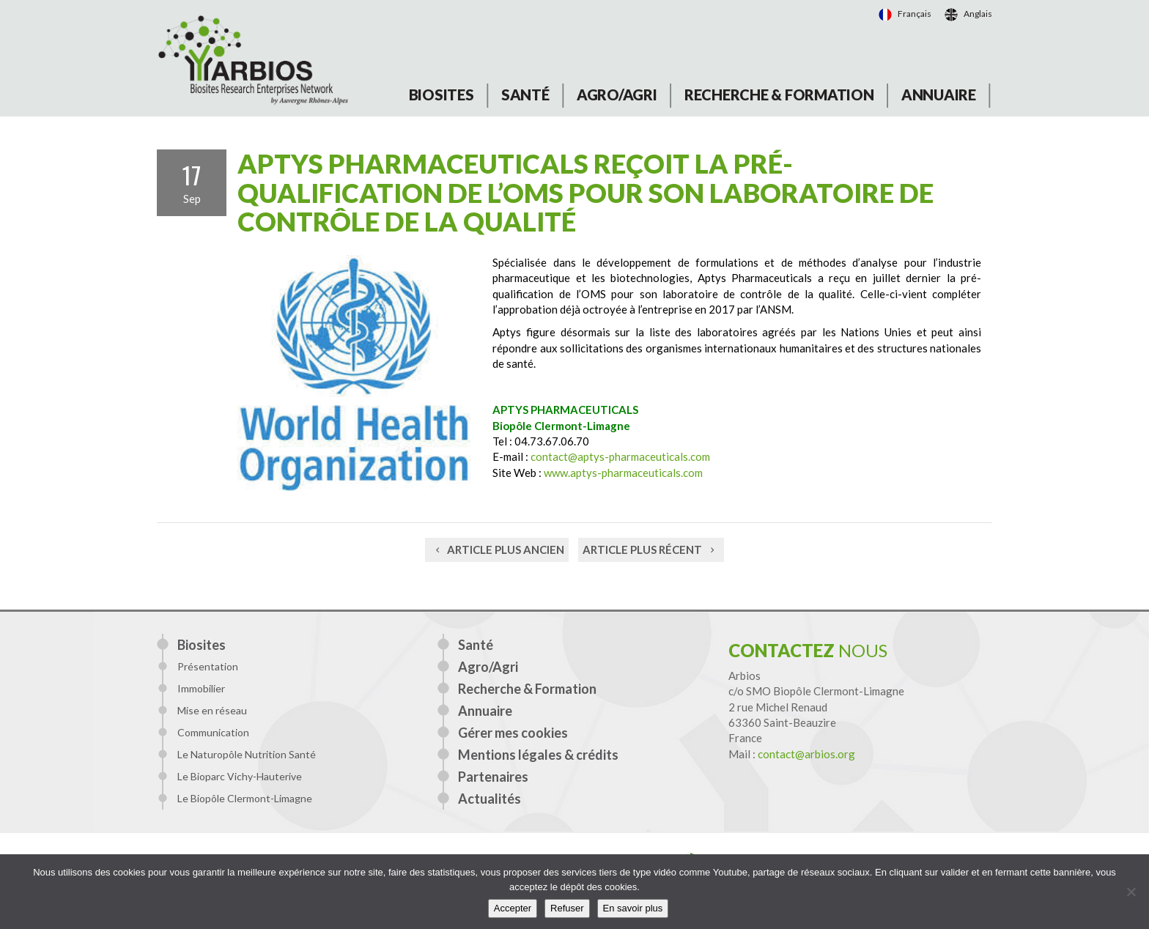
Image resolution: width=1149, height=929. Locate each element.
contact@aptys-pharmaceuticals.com (620, 456)
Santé (525, 94)
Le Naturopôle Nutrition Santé (246, 754)
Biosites (441, 94)
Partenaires (493, 777)
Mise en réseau (212, 710)
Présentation (207, 666)
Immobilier (201, 688)
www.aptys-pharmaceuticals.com (623, 472)
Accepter (512, 908)
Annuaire (938, 94)
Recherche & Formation (779, 94)
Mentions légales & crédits (538, 755)
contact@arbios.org (806, 753)
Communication (213, 732)
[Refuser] (1130, 891)
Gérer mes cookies (513, 733)
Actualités (489, 799)
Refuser (567, 908)
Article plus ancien (496, 549)
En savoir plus (633, 908)
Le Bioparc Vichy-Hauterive (239, 776)
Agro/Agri (617, 94)
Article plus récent (651, 549)
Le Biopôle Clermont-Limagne (244, 798)
